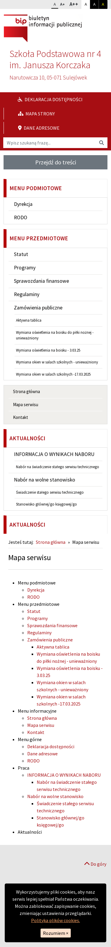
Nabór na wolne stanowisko (44, 479)
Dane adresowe (38, 128)
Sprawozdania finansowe (41, 281)
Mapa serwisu (25, 404)
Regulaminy (26, 294)
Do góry (95, 864)
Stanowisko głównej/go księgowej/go (46, 504)
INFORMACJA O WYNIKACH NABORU (54, 454)
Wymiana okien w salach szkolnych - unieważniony (57, 362)
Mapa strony (36, 114)
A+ (63, 3)
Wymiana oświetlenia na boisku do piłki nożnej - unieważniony (55, 335)
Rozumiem (55, 933)
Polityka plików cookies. (55, 920)
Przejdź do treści (55, 162)
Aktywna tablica (28, 320)
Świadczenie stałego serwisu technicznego (50, 492)
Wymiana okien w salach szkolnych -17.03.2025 (53, 374)
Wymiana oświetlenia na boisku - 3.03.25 (48, 350)
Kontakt (20, 417)
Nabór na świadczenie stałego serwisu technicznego (57, 466)
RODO (20, 217)
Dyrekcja (23, 204)
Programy (25, 267)
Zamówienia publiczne (38, 307)
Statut (21, 254)
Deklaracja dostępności (50, 99)
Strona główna (26, 391)
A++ (75, 3)
